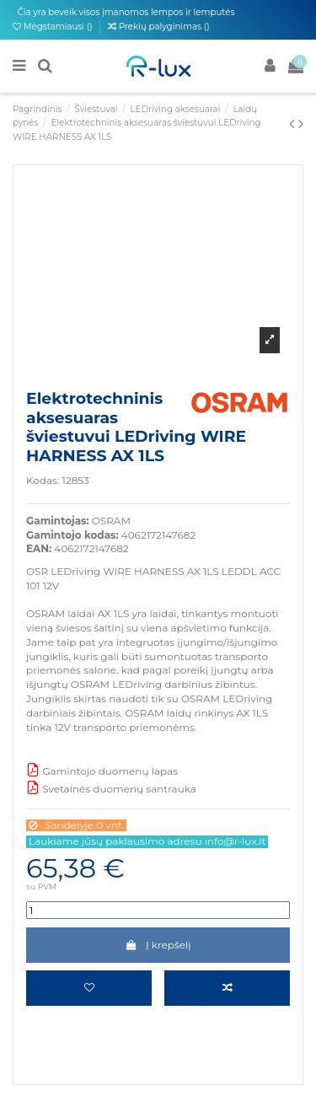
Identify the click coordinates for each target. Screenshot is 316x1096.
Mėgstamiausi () (53, 26)
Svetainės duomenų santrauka (111, 788)
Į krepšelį (157, 944)
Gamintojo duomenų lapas (102, 771)
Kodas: (42, 480)
